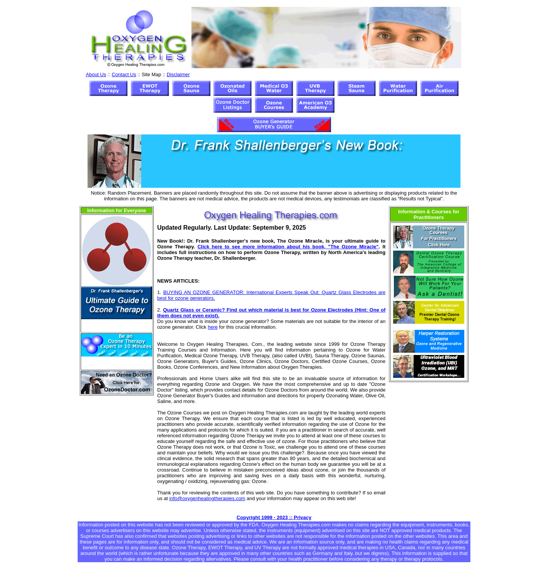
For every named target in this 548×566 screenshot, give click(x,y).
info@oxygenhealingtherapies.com (207, 498)
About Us (96, 74)
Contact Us (124, 74)
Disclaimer (178, 74)
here (213, 327)
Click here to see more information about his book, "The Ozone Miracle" (288, 246)
